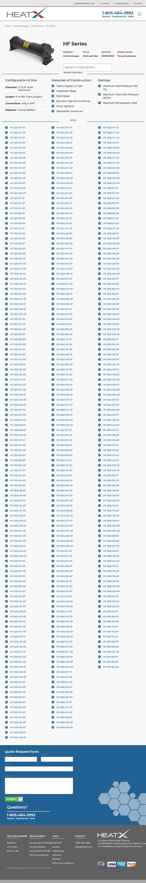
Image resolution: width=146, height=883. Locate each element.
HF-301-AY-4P (17, 238)
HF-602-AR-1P (64, 354)
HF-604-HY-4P (64, 500)
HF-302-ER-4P (18, 344)
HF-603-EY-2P (64, 435)
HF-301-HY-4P (18, 147)
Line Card (57, 843)
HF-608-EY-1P (110, 188)
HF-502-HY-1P (17, 500)
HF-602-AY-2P (64, 344)
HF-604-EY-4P (64, 561)
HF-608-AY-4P (111, 228)
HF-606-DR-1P (64, 656)
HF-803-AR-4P (111, 364)
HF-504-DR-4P (64, 183)
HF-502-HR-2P (18, 520)
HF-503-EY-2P (18, 687)
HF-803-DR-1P (111, 324)
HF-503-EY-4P (18, 692)
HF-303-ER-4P (18, 465)
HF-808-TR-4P (111, 576)
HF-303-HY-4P (18, 389)
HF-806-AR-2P (111, 495)
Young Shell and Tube (40, 851)
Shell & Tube (38, 26)
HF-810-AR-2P (111, 616)
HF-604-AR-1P (64, 596)
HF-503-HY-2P (18, 626)
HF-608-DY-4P (111, 167)
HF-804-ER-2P (111, 404)
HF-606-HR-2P (64, 631)
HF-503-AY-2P (18, 717)
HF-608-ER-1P (111, 203)
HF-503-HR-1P (18, 636)
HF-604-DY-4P (64, 530)
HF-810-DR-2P (111, 646)
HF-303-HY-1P (17, 379)
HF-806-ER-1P (111, 535)
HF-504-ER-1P (64, 203)
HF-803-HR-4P (111, 319)
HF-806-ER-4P (111, 545)
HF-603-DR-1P (64, 414)
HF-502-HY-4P (18, 510)
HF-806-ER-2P (111, 540)
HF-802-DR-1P (111, 263)
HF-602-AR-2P (64, 359)
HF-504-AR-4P (64, 243)
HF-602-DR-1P (64, 293)
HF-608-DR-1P (111, 173)
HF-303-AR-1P (17, 485)
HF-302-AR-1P (17, 364)
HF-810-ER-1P (110, 656)
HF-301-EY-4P (17, 208)
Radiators (11, 843)
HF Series (50, 26)
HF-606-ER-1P (64, 687)
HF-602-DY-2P (64, 283)
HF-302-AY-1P (17, 349)
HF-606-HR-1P (64, 626)
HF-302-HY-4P (18, 268)
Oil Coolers (12, 847)
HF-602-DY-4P (64, 288)
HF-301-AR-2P (17, 248)
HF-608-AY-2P (111, 223)
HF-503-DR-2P (18, 672)
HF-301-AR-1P (17, 243)
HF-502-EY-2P (18, 566)
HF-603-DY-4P (64, 409)
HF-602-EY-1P (64, 309)
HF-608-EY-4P (111, 198)
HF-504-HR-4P (64, 152)
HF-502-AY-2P (18, 596)
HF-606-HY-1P (64, 611)
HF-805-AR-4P (111, 440)
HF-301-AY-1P (17, 228)
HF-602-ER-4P (64, 334)
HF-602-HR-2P (64, 268)
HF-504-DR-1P (64, 173)
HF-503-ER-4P (18, 707)
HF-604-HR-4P (64, 515)
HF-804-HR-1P (111, 369)
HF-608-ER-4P (111, 213)
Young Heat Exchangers (41, 843)
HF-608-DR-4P (111, 183)
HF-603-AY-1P (64, 460)
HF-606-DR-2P (64, 661)
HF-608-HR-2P (111, 147)
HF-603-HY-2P (64, 374)
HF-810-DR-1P (110, 641)
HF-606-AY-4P (64, 712)
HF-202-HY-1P (17, 132)
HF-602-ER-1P (64, 324)
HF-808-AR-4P (111, 561)
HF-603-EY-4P (64, 440)
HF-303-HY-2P (18, 384)
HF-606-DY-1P (64, 641)
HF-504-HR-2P (64, 147)
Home (8, 26)
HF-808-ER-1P (111, 596)
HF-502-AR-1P (17, 606)
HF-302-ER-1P (17, 334)
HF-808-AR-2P (111, 556)
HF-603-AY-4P (64, 470)
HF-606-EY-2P (64, 677)
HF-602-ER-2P (64, 329)
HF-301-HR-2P (18, 157)
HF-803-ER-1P (110, 339)
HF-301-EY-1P (17, 198)
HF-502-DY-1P (18, 530)
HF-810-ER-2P (110, 661)
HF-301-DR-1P (17, 183)
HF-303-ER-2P (18, 460)
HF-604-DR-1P (64, 535)
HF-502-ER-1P (17, 576)
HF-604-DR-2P (64, 540)
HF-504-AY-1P (64, 218)
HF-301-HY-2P (17, 142)
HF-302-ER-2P (18, 339)
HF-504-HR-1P (64, 142)
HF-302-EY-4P (18, 329)
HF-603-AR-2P (64, 480)
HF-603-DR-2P (64, 419)
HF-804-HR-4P (111, 379)
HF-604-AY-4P (64, 591)
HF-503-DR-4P (18, 677)
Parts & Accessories (39, 855)
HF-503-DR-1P (18, 666)
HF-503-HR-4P (18, 646)
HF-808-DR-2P (111, 586)
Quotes (138, 3)
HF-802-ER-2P (111, 283)
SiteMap (56, 859)
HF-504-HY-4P (64, 137)
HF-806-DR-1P (111, 520)
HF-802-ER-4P (111, 288)
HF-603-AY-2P (64, 465)
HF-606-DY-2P (64, 646)
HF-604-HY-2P (64, 495)
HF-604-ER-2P (64, 571)
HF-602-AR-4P (64, 364)
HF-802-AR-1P (111, 293)
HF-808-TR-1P (110, 566)
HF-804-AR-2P (111, 419)
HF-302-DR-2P (18, 309)
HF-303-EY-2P (18, 445)
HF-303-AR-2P (18, 490)
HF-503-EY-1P (17, 682)
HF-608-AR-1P (111, 233)
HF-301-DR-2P (18, 188)
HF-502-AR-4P (18, 616)
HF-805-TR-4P (111, 455)
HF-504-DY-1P (64, 157)
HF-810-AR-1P (110, 611)
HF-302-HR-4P (18, 283)
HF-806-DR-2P (111, 525)
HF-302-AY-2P (18, 354)
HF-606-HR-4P (64, 636)
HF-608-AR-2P (111, 238)
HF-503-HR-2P (18, 641)
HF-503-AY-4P (18, 722)
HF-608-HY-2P (111, 132)
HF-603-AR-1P (64, 475)
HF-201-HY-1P (17, 127)
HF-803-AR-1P (111, 354)
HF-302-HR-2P (18, 278)
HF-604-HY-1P (64, 490)
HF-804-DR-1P (111, 384)
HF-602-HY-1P (64, 248)
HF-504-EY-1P (64, 188)
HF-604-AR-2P (64, 601)
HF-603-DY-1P (64, 399)
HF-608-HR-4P (111, 152)
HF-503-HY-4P (18, 631)
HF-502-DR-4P (18, 556)
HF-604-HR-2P (64, 510)
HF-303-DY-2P (18, 414)
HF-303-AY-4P (18, 480)
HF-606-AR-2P (64, 722)
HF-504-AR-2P (64, 238)
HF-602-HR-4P (64, 273)
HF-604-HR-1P (64, 505)
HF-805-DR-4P (111, 470)
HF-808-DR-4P (111, 591)
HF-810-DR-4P (111, 651)
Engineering (122, 3)
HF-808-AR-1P (111, 551)
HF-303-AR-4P (18, 495)
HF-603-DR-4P (64, 425)
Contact (105, 3)
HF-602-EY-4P (64, 319)
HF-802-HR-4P (111, 258)
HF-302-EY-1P (17, 319)
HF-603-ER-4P (64, 455)
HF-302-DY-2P (18, 293)
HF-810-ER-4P (111, 666)
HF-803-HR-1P (111, 309)
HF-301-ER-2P (17, 218)
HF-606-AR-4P (64, 727)
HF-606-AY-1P (64, 702)
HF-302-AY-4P (18, 359)
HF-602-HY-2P (64, 253)
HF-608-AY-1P (110, 218)
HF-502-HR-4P (18, 525)
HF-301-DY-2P (18, 173)
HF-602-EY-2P (64, 314)
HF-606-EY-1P (64, 672)
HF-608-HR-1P (111, 142)
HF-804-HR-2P (111, 374)
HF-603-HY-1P (64, 369)
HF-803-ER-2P (111, 344)
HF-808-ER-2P (111, 601)
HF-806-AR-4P (111, 500)
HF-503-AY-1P (17, 712)
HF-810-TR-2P (110, 631)
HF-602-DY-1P (64, 278)
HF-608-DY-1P (111, 157)
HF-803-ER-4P (111, 349)
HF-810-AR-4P (111, 621)
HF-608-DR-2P (111, 178)
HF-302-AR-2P (18, 369)
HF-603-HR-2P (64, 389)
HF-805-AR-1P (111, 430)
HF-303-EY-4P (18, 450)
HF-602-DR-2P (64, 299)
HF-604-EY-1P (64, 551)
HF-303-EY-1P (17, 440)
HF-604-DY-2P (64, 525)
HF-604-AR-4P (64, 606)
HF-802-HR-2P (111, 253)
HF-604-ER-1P (64, 566)
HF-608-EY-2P (111, 193)
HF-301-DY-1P (17, 167)
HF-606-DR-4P (64, 666)
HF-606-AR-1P (64, 717)
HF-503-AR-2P (18, 732)
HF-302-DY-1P (18, 288)
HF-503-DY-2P (18, 656)
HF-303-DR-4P (18, 435)
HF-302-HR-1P (18, 273)
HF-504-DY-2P (64, 162)
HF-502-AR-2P (18, 611)
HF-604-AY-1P (64, 581)
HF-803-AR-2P (111, 359)
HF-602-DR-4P (64, 304)
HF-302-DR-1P (18, 304)
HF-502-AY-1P (17, 591)
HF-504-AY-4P (64, 228)
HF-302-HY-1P (17, 258)
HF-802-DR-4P (111, 273)
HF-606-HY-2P (64, 616)
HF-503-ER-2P (18, 702)
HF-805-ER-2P (111, 480)
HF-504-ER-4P (64, 213)
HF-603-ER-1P (64, 445)
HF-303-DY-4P (18, 419)
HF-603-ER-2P (64, 450)
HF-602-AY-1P (64, 339)
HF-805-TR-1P (110, 445)
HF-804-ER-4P (111, 409)
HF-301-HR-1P (17, 152)
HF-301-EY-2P (17, 203)
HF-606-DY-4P (64, 651)
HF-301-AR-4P (18, 253)
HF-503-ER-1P (17, 697)
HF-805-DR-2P (111, 465)
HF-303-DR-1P (18, 425)
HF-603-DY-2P (64, 404)
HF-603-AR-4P (64, 485)
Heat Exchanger (21, 26)
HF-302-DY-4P (18, 299)
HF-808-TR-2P (111, 571)
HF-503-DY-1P (18, 651)
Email (7, 764)
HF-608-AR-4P (111, 243)
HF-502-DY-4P (18, 540)
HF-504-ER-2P (64, 208)
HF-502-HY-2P (18, 505)
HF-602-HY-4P (64, 258)
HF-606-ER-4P (64, 697)
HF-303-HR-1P (18, 394)
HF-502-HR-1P (18, 515)
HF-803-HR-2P (111, 314)
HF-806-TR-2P (111, 510)
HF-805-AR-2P (111, 435)
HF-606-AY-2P (64, 707)
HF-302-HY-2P (18, 263)
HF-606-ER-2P (64, 692)
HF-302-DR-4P (18, 314)
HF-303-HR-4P (18, 404)
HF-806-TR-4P (111, 515)
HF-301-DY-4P (18, 178)
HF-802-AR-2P (111, 299)
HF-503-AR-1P (17, 727)
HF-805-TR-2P (111, 450)
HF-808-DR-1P (111, 581)
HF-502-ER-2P (18, 581)
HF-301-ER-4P (17, 223)
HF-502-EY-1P (17, 561)
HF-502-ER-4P (18, 586)
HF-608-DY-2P (111, 162)
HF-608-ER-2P (111, 208)
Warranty (56, 855)
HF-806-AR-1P (111, 490)
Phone (44, 755)
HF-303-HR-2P (18, 399)
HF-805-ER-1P (110, 475)
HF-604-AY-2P (64, 586)
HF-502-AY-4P (18, 601)
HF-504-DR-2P (64, 178)
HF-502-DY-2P (18, 535)
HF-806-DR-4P (111, 530)
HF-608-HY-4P (111, 137)
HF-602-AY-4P (64, 349)
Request (9, 776)
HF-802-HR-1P (111, 248)
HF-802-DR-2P (111, 268)
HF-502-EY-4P (18, 571)
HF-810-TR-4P (110, 636)
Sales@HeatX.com (85, 3)
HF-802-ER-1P (110, 278)
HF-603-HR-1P (64, 384)
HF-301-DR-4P (18, 193)
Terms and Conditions (63, 863)
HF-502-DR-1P (18, 545)
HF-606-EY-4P (64, 682)
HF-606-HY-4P (64, 621)
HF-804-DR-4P (111, 394)
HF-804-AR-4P (111, 425)
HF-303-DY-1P (18, 409)
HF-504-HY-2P (64, 132)
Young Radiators (37, 847)
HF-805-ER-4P (111, 485)
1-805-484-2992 (117, 13)
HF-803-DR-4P (111, 334)
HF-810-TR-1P (110, 626)
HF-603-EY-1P (64, 430)
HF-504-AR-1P (64, 233)
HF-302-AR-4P (18, 374)
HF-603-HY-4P (64, 379)
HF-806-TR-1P (110, 505)
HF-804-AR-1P (111, 414)
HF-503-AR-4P (18, 737)
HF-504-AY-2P (64, 223)
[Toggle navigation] (139, 14)
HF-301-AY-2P (17, 233)
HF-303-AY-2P (18, 475)
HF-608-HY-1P (111, 127)
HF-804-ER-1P (111, 399)
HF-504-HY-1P (64, 127)
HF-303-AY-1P (17, 470)
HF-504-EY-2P (64, 193)
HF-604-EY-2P (64, 556)
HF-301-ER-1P (17, 213)
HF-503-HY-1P (17, 621)
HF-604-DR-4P (64, 545)
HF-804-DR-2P (111, 389)
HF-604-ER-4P (64, 576)
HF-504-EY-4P (64, 198)
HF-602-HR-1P (64, 263)
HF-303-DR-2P (18, 430)
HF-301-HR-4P (18, 162)
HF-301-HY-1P (17, 137)
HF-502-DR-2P (18, 551)
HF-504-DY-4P (64, 167)
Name (8, 755)
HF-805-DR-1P (111, 460)
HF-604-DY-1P (64, 520)
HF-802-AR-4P (111, 304)
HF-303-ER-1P (17, 455)
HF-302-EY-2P (18, 324)
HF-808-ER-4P (111, 606)
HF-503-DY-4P (18, 661)
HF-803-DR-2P (111, 329)
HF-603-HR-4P (64, 394)
